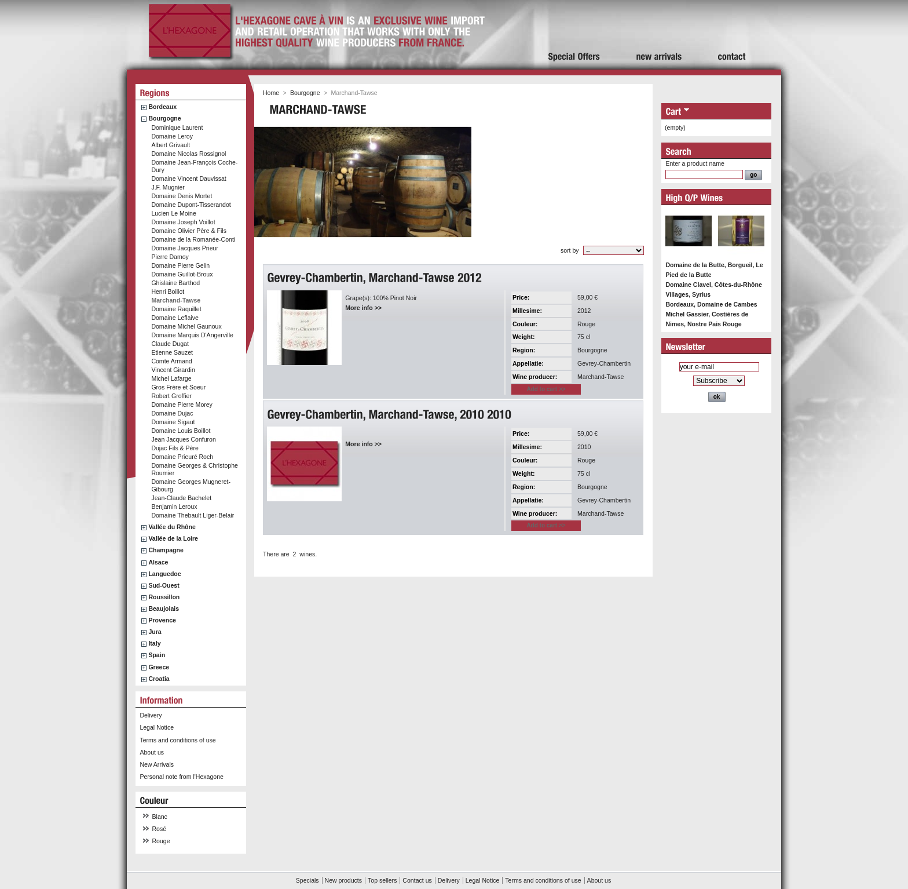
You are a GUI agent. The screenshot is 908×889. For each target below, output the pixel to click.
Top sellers (382, 880)
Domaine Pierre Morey (182, 404)
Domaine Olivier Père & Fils (188, 230)
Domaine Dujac (172, 413)
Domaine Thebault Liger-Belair (192, 515)
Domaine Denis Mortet (181, 195)
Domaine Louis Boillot (180, 430)
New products (343, 880)
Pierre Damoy (169, 256)
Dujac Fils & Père (174, 447)
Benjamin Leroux (174, 506)
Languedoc (164, 573)
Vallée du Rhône (171, 526)
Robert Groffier (171, 395)
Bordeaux (162, 106)
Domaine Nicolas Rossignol (188, 153)
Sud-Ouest (163, 585)
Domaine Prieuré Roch (182, 456)
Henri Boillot (167, 291)
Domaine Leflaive (175, 317)
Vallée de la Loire (173, 538)
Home (271, 92)
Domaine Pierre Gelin (180, 265)
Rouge (161, 840)
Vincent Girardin (173, 369)
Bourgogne (164, 118)
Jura (154, 631)
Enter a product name (694, 163)
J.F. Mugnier (167, 187)
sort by (570, 250)
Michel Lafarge (171, 378)
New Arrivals (157, 764)
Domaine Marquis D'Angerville (192, 334)
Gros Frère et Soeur (178, 387)
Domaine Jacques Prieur (184, 248)
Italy (154, 643)
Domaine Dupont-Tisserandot (190, 204)
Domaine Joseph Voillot (183, 221)
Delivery (151, 715)
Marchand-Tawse (175, 300)
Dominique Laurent (177, 127)
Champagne (165, 549)
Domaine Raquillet (176, 308)
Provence (162, 620)
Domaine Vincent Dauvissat (188, 178)
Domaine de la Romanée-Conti (193, 239)
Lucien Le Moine (173, 213)
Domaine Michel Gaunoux (186, 326)
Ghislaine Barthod (175, 282)
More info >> (363, 307)
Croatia (158, 678)
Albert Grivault (170, 144)
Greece (158, 667)
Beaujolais (163, 608)
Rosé (159, 828)
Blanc (159, 816)
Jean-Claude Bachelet (181, 497)
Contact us (416, 880)
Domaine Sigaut (173, 421)
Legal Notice (157, 727)
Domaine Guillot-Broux (182, 274)
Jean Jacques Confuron (183, 439)
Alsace (158, 562)
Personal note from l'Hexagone (181, 776)
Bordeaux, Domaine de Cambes (711, 304)
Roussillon (164, 596)
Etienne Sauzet (172, 352)
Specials (307, 880)
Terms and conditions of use (177, 740)
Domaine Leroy (172, 136)
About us (152, 752)
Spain (156, 654)
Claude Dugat (170, 343)
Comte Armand (171, 361)
